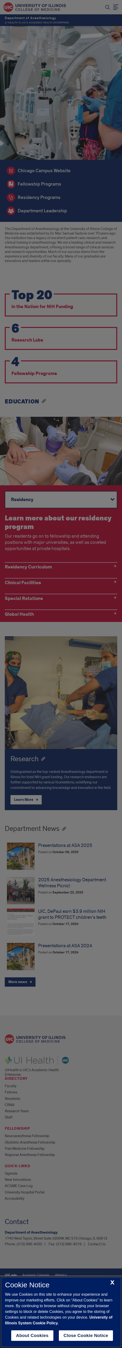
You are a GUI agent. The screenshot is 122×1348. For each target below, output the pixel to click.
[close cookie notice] (112, 1283)
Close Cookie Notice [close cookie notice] (86, 1335)
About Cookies (32, 1335)
